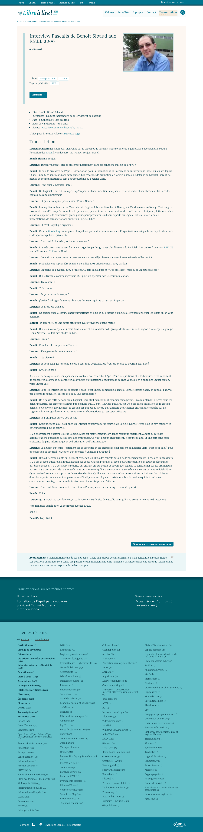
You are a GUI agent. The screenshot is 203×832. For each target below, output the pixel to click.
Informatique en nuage (32, 787)
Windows (151, 743)
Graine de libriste (155, 783)
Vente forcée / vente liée (75, 729)
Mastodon (109, 658)
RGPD (23, 805)
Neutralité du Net (71, 667)
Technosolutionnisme (115, 787)
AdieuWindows (111, 734)
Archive (108, 654)
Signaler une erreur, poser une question (152, 544)
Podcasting (109, 792)
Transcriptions (168, 12)
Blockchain (109, 774)
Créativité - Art (112, 760)
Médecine (151, 798)
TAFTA (150, 665)
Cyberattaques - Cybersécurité (78, 663)
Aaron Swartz (153, 765)
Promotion (25, 801)
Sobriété (108, 725)
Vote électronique (71, 789)
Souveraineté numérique (33, 774)
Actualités (123, 12)
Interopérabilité (28, 810)
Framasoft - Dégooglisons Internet (78, 757)
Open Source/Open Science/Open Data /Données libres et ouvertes (35, 736)
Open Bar (67, 742)
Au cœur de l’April (156, 669)
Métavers (151, 769)
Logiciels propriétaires (74, 654)
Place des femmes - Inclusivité (36, 779)
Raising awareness (156, 778)
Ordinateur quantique (157, 718)
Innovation (26, 747)
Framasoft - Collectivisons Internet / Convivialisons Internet (120, 692)
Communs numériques (74, 738)
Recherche (67, 649)
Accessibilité (68, 671)
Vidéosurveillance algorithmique (163, 687)
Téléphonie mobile (71, 803)
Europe (24, 721)
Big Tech (66, 725)
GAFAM (24, 796)
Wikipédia (67, 720)
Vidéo (54, 83)
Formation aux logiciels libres (119, 663)
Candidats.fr (152, 760)
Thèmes (109, 12)
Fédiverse (109, 716)
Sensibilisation (28, 756)
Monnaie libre (153, 696)
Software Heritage (113, 769)
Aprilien (108, 671)
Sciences (66, 711)
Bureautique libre (155, 700)
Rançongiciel (110, 765)
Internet (66, 685)
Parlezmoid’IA (69, 776)
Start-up (151, 683)
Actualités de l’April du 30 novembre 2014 (154, 603)
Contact (151, 12)
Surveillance (68, 694)
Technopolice (111, 649)
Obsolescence (111, 756)
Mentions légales (55, 824)
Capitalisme (152, 692)
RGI (105, 707)
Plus (81, 2)
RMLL (49, 152)
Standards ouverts (72, 680)
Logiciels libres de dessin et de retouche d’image (161, 655)
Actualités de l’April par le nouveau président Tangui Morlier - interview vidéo (42, 605)
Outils (91, 2)
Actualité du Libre (113, 796)
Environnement (70, 689)
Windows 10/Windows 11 (116, 729)
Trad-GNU (109, 747)
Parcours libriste (70, 772)
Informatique (27, 761)
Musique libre (69, 747)
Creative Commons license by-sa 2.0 (62, 127)
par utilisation (42, 639)
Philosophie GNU (29, 783)
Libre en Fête (69, 785)
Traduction (152, 752)
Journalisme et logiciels (158, 794)
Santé (106, 667)
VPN (148, 709)
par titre (25, 639)
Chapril (66, 734)
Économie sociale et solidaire (77, 703)
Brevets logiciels (70, 763)
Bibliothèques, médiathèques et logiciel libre (161, 733)
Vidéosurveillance (113, 721)
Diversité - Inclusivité (115, 801)
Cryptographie (154, 774)
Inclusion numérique (115, 712)
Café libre (67, 707)
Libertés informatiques (74, 716)
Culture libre (110, 645)
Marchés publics (70, 698)
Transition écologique (73, 658)
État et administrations (32, 743)
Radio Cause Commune (116, 752)
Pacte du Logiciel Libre (158, 661)
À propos (138, 12)
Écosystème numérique (116, 680)
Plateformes (152, 705)
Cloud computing (113, 685)
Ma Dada (151, 674)
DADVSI (108, 738)
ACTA (106, 703)
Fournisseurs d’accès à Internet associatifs (161, 788)
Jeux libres (109, 698)
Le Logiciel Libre (47, 78)
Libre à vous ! (47, 2)
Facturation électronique (159, 723)
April (21, 2)
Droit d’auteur (27, 725)
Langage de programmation (161, 714)
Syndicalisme (153, 747)
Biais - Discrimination (158, 645)
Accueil (20, 22)
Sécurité (108, 778)
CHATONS (25, 770)
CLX (51, 251)
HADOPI (66, 751)
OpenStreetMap (70, 794)
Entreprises (26, 752)
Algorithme (110, 676)
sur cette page (72, 133)
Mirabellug (54, 231)
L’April (64, 78)
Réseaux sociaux (28, 765)
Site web (108, 743)
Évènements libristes (73, 780)
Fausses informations (157, 727)
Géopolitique (110, 805)
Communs (67, 767)
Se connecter (74, 824)
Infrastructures (69, 798)
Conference (26, 729)
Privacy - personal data (116, 783)
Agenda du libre (67, 2)
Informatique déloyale (32, 792)
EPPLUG (168, 247)
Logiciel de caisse (155, 756)
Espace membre (155, 649)
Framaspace (152, 678)
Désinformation (70, 676)
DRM (65, 645)
